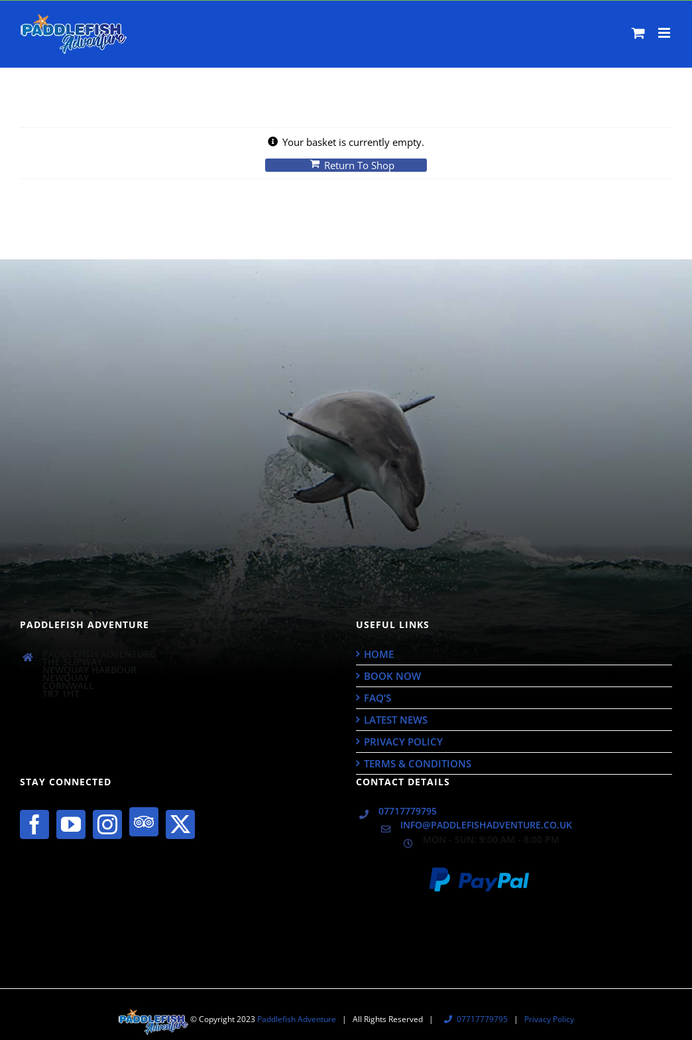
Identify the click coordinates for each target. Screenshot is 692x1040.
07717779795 (407, 811)
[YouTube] (71, 824)
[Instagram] (107, 824)
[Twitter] (180, 824)
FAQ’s (377, 698)
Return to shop (359, 165)
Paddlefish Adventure (296, 1019)
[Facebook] (34, 824)
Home (379, 654)
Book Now (392, 676)
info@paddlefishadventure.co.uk (486, 825)
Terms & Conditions (417, 763)
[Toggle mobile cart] (638, 33)
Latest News (396, 720)
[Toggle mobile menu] (665, 33)
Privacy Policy (403, 742)
